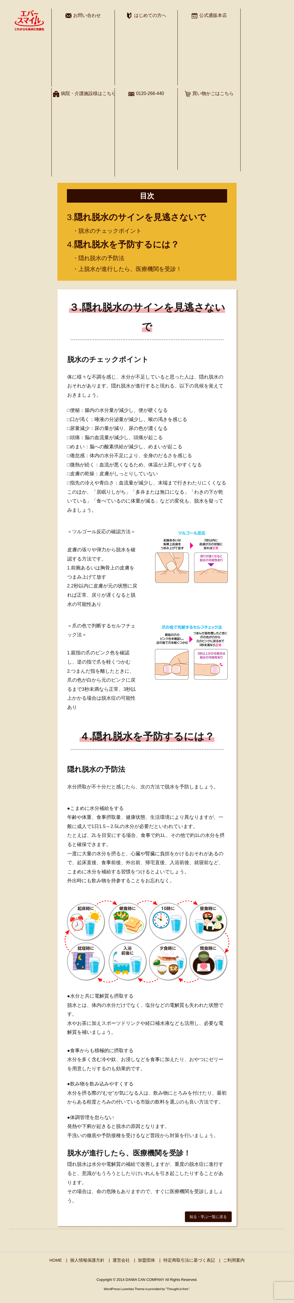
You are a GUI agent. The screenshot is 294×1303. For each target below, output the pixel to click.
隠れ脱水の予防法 (101, 258)
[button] (208, 1216)
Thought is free (177, 1289)
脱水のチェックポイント (110, 231)
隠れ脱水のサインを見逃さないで (140, 217)
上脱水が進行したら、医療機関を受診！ (130, 269)
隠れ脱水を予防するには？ (126, 244)
